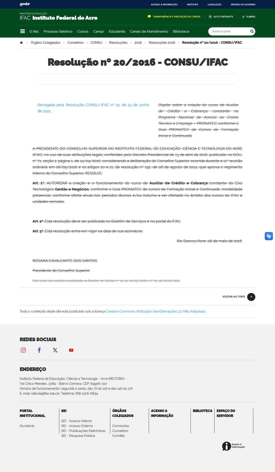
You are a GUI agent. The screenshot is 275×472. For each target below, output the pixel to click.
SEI (63, 411)
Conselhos (75, 43)
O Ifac (34, 31)
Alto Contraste (223, 16)
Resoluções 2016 (162, 43)
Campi (98, 31)
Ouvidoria (27, 426)
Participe (192, 4)
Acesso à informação (164, 4)
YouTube (71, 350)
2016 (138, 43)
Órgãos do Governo (243, 4)
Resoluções (118, 43)
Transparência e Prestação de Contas (176, 16)
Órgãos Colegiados (45, 43)
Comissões (120, 426)
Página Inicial (22, 43)
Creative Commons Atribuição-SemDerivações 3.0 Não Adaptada (155, 311)
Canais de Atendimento (149, 31)
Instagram (23, 350)
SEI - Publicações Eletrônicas (83, 431)
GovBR (25, 4)
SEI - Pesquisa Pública (78, 436)
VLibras (250, 16)
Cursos (82, 31)
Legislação (214, 4)
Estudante (117, 31)
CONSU (96, 43)
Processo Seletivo (58, 31)
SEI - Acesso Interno (76, 421)
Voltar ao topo (233, 296)
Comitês (118, 436)
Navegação (22, 31)
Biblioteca (181, 31)
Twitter (55, 350)
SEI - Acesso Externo (77, 426)
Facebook (39, 350)
